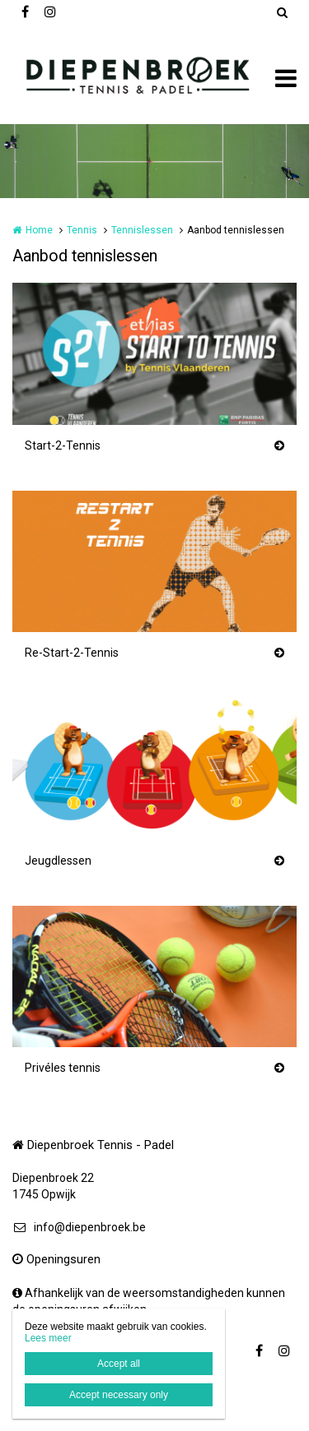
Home (39, 230)
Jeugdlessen (58, 860)
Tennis (82, 230)
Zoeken (281, 12)
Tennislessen (142, 230)
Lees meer (48, 1338)
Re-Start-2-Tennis (72, 652)
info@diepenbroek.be (79, 1227)
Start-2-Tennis (63, 445)
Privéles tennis (63, 1067)
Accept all (118, 1363)
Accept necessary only (118, 1395)
